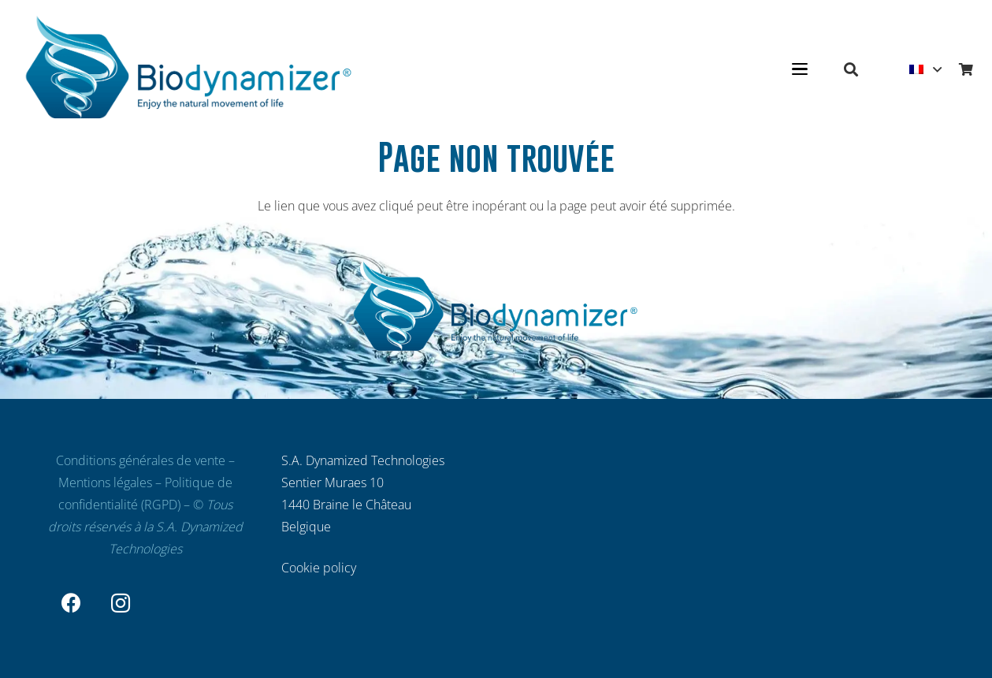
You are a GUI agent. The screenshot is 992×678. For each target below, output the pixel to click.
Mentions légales (105, 482)
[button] (800, 69)
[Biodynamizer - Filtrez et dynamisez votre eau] (189, 69)
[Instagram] (121, 603)
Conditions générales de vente (140, 460)
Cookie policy (318, 567)
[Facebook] (72, 603)
